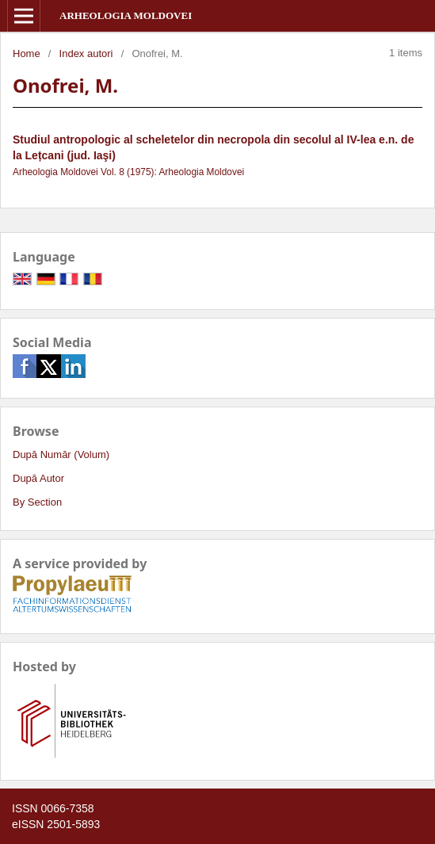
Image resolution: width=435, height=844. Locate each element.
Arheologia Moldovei (125, 15)
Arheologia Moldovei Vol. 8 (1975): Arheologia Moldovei (128, 172)
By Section (37, 502)
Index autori (86, 53)
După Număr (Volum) (61, 454)
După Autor (38, 478)
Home (26, 53)
